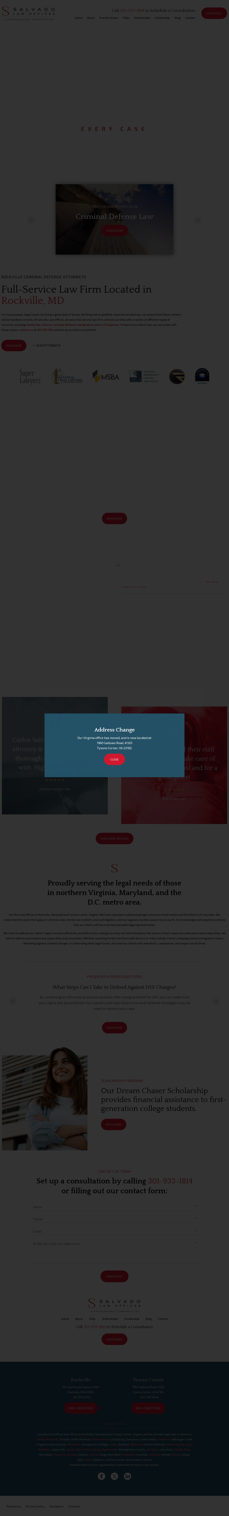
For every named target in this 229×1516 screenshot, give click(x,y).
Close (114, 759)
